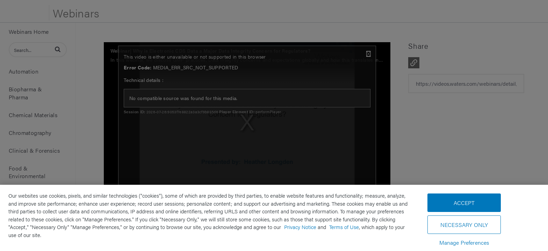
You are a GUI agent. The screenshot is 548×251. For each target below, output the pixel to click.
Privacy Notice (300, 226)
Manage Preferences (464, 242)
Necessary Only (464, 225)
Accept (464, 203)
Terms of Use (344, 226)
